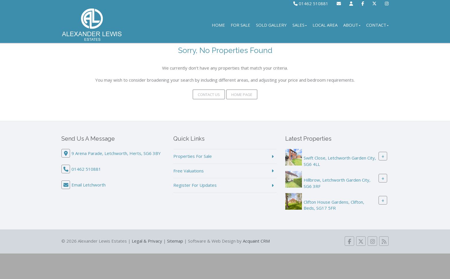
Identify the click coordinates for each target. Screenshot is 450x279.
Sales (299, 25)
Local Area (325, 25)
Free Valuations (188, 171)
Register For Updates (195, 185)
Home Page (241, 94)
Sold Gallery (271, 25)
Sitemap (175, 241)
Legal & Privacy (147, 241)
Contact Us (209, 94)
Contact (377, 25)
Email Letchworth (88, 185)
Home (218, 25)
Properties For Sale (192, 156)
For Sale (240, 25)
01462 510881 (310, 3)
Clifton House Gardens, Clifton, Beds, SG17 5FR (334, 205)
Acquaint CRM (256, 241)
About (351, 25)
